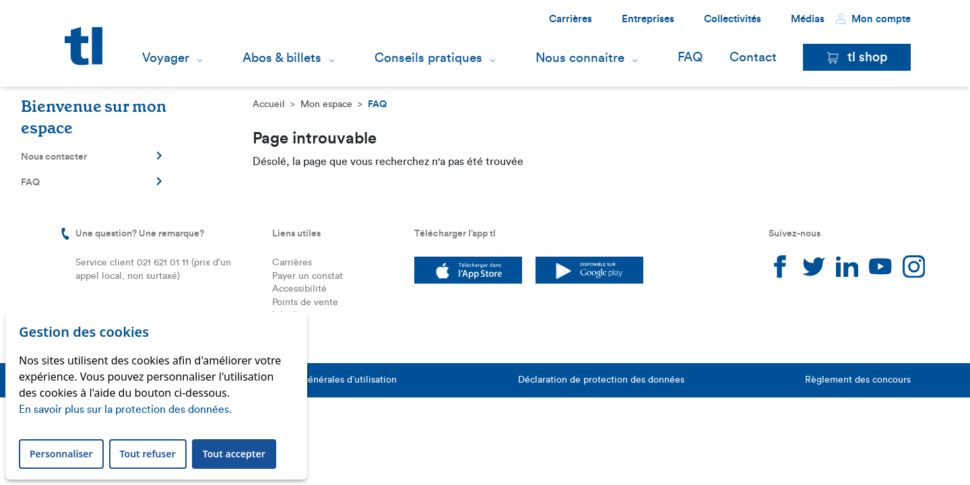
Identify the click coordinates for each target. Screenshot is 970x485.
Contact (753, 57)
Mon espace (326, 104)
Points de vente (305, 302)
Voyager (165, 58)
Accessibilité (299, 289)
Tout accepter (234, 453)
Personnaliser (61, 453)
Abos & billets (282, 58)
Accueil (269, 104)
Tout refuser (148, 453)
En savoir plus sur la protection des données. (125, 409)
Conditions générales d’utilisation (325, 380)
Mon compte (873, 18)
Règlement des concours (858, 380)
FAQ (690, 57)
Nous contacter (91, 156)
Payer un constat (307, 276)
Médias (808, 19)
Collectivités (732, 19)
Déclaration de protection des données (601, 380)
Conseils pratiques (428, 58)
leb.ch (285, 315)
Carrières (570, 19)
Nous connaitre (580, 58)
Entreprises (648, 19)
